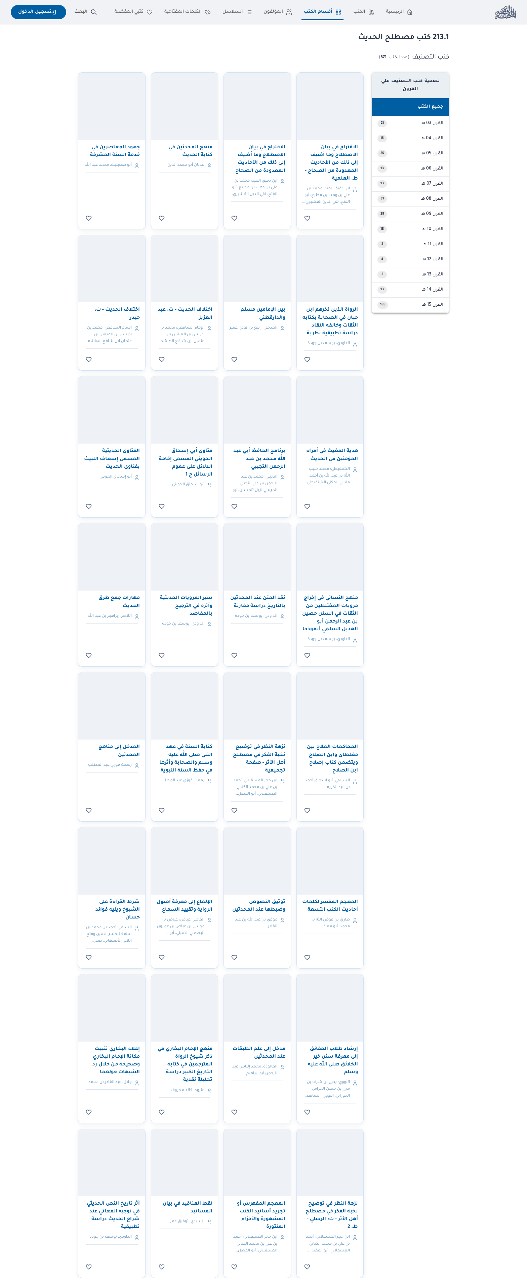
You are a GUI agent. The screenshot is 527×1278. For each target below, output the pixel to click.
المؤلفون (278, 12)
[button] (410, 107)
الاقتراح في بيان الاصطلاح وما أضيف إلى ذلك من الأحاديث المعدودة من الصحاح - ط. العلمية (331, 163)
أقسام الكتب (323, 12)
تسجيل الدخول (38, 12)
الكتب (364, 12)
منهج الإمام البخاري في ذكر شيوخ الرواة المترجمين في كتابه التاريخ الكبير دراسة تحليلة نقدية (185, 1065)
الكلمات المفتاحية (187, 12)
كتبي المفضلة (134, 12)
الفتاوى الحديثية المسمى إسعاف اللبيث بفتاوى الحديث (112, 459)
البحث (85, 12)
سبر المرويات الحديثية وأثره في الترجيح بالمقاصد (186, 606)
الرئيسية (399, 12)
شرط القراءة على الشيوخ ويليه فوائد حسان (117, 910)
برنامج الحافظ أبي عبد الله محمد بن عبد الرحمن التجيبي (259, 459)
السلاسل (237, 12)
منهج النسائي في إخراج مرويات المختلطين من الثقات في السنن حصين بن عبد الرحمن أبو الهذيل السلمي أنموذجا (330, 614)
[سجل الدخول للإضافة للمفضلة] (307, 218)
